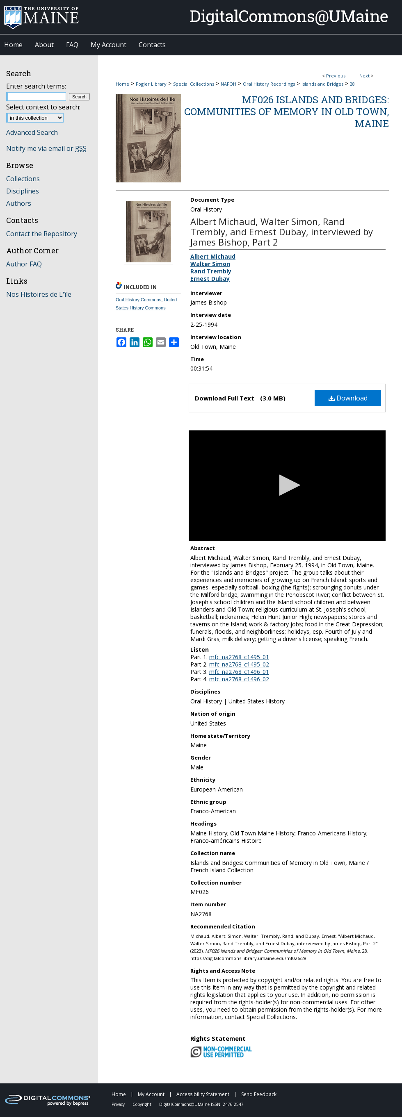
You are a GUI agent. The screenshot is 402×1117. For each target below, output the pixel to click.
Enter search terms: (36, 86)
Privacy (119, 1104)
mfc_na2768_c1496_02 (239, 679)
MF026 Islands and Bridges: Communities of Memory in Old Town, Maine (286, 111)
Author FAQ (24, 263)
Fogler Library (151, 84)
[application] (287, 485)
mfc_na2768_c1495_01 (239, 657)
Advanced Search (32, 132)
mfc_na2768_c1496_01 (239, 672)
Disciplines (22, 191)
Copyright (142, 1104)
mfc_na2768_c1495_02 (239, 664)
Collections (23, 178)
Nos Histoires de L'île (38, 294)
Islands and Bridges (322, 84)
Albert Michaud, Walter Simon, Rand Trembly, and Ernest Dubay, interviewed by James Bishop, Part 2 (281, 231)
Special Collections (193, 84)
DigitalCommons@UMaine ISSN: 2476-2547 (201, 1104)
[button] (287, 485)
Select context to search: (43, 106)
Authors (18, 203)
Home (122, 84)
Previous (335, 76)
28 (352, 84)
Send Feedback (258, 1094)
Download (348, 398)
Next (364, 76)
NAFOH (228, 84)
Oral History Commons (138, 299)
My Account (152, 1094)
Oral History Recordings (269, 84)
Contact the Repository (41, 233)
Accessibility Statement (203, 1094)
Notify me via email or (46, 148)
